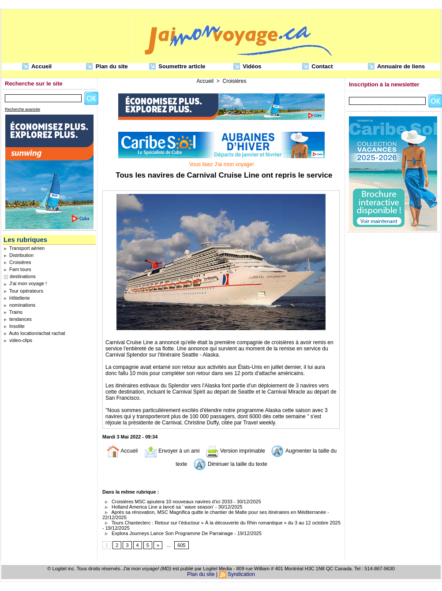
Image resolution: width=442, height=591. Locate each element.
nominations (19, 305)
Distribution (19, 255)
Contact (317, 67)
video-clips (18, 340)
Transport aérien (24, 248)
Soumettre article (177, 67)
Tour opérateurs (23, 291)
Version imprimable (235, 451)
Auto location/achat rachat (34, 333)
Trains (13, 312)
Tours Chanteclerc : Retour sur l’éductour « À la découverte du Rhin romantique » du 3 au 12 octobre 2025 (221, 522)
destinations (23, 276)
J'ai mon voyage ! (25, 283)
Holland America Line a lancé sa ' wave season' (158, 506)
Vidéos (247, 67)
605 (181, 545)
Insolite (14, 326)
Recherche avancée (22, 109)
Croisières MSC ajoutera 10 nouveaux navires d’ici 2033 (167, 501)
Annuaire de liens (396, 67)
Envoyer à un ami (172, 451)
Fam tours (17, 269)
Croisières (17, 262)
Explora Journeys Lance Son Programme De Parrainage (167, 533)
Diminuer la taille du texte (230, 464)
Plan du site (107, 67)
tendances (18, 319)
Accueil (37, 67)
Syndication (241, 574)
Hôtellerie (17, 298)
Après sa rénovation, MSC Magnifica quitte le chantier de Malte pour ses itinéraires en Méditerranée (214, 512)
